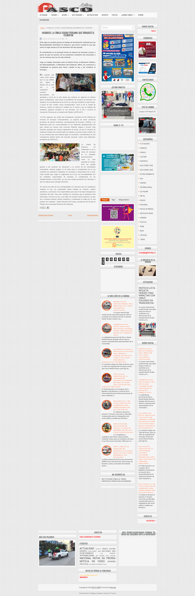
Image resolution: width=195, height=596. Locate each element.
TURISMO (55, 14)
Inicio (70, 215)
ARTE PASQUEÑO (78, 14)
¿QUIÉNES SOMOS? (128, 14)
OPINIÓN (140, 15)
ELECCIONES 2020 (146, 165)
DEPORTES (105, 15)
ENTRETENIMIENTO (147, 174)
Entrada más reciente (46, 215)
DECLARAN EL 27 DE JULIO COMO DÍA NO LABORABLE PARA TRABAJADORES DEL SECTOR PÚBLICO (122, 405)
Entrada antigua (92, 215)
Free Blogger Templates (95, 593)
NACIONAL (144, 205)
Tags (113, 200)
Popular (105, 200)
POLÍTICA (115, 15)
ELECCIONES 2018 (146, 170)
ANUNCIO (143, 148)
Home (42, 28)
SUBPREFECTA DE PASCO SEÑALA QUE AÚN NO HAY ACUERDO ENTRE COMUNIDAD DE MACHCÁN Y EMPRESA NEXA (147, 386)
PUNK (142, 226)
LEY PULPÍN (144, 192)
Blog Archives (124, 200)
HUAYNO (143, 183)
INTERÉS (66, 14)
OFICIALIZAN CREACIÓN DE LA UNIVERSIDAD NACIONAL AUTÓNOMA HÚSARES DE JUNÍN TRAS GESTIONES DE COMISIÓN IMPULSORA (117, 380)
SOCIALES (143, 235)
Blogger (113, 587)
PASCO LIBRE (96, 587)
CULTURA (143, 157)
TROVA (142, 239)
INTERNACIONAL (44, 20)
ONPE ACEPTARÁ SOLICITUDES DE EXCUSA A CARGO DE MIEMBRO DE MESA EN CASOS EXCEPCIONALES (123, 428)
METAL (142, 196)
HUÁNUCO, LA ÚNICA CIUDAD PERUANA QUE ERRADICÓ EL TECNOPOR (68, 33)
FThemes (113, 593)
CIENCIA (143, 152)
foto (141, 179)
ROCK (142, 231)
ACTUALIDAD (43, 15)
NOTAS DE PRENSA (146, 209)
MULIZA (143, 200)
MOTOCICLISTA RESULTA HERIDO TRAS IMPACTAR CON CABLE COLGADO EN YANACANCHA (123, 306)
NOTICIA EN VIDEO (92, 15)
